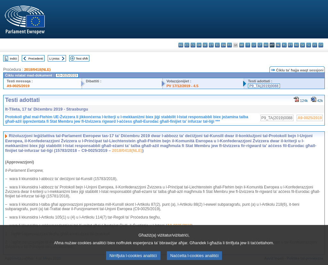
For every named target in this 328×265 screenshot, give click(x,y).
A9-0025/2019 (18, 86)
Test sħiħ (82, 58)
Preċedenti (35, 58)
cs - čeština (193, 45)
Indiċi (13, 58)
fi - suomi (314, 45)
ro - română (296, 45)
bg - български (180, 45)
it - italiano (247, 45)
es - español (186, 45)
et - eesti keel (211, 45)
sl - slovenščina (308, 45)
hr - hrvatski (241, 45)
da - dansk (199, 45)
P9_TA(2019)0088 (263, 86)
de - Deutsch (205, 45)
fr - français (229, 45)
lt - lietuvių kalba (260, 45)
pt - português (290, 45)
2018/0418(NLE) (37, 69)
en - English (223, 45)
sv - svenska (320, 45)
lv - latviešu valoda (253, 45)
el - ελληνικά (217, 45)
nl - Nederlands (278, 45)
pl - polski (284, 45)
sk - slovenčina (302, 45)
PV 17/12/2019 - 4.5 (183, 86)
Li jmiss (54, 58)
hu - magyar (266, 45)
